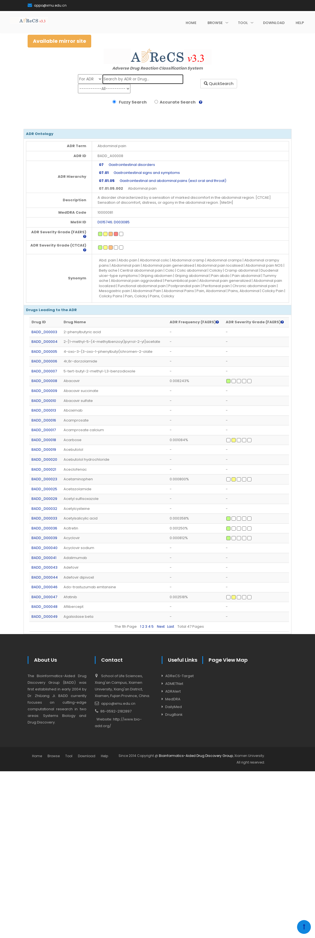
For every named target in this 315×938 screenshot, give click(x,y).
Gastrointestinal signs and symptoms (139, 172)
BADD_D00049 (44, 616)
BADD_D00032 (44, 508)
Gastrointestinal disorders (127, 164)
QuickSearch (218, 83)
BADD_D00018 (44, 439)
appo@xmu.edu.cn (47, 5)
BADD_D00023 (44, 479)
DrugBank (174, 714)
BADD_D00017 (44, 430)
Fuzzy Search (132, 102)
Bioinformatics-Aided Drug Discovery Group (196, 755)
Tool (68, 756)
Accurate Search (177, 102)
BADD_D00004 (44, 341)
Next (161, 626)
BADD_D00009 (44, 390)
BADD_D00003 (44, 332)
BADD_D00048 (44, 606)
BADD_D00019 (44, 449)
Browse (54, 756)
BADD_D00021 (44, 469)
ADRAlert (173, 691)
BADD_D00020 (44, 459)
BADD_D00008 (44, 380)
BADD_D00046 (44, 587)
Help (104, 756)
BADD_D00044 (45, 577)
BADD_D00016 (44, 420)
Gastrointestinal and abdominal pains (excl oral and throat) (162, 180)
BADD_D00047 (44, 597)
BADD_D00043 (44, 567)
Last (170, 626)
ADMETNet (174, 683)
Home (37, 756)
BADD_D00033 (44, 518)
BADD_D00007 (44, 371)
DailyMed (173, 706)
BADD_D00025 (44, 489)
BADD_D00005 (44, 351)
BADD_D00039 (44, 537)
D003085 (122, 222)
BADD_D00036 (44, 528)
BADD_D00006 (44, 361)
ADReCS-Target (179, 676)
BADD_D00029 (44, 498)
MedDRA (172, 699)
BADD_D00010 (44, 400)
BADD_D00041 (44, 557)
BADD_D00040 (44, 547)
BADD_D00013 (44, 410)
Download (86, 756)
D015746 (105, 222)
